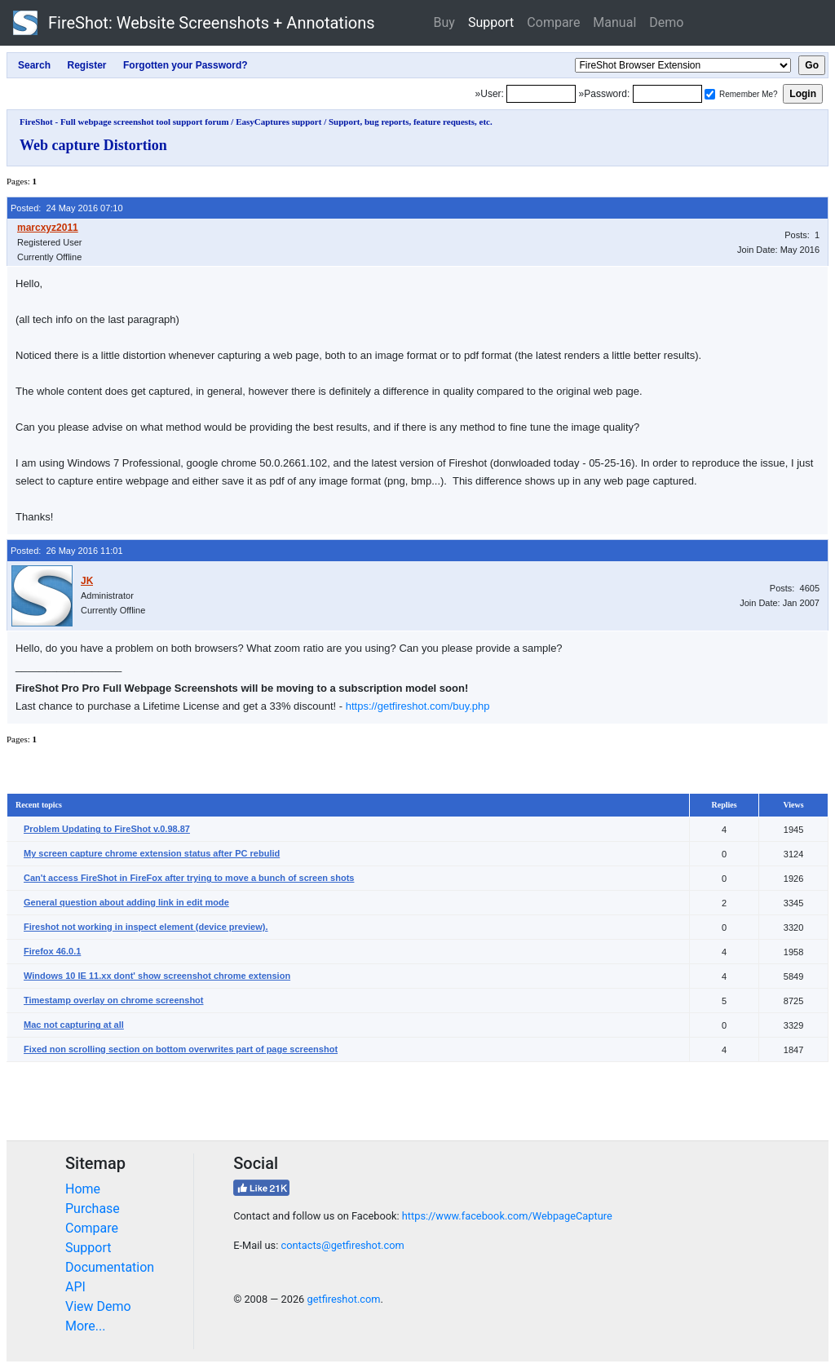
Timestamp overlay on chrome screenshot (114, 1000)
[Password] (667, 94)
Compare (553, 22)
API (75, 1287)
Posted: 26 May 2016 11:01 (67, 551)
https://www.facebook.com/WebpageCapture (507, 1216)
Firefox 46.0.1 (52, 951)
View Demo (98, 1306)
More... (85, 1326)
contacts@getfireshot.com (342, 1245)
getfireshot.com (343, 1299)
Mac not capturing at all (74, 1024)
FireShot (194, 23)
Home (82, 1189)
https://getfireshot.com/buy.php (418, 706)
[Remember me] (710, 94)
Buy (444, 22)
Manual (614, 22)
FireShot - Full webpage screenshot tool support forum (124, 121)
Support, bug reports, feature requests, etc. (411, 121)
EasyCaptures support (278, 121)
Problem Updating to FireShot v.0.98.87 (107, 829)
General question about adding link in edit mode (126, 902)
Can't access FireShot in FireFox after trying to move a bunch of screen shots (189, 878)
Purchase (92, 1208)
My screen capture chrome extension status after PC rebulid (152, 853)
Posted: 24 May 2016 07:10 (67, 208)
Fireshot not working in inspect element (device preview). (146, 927)
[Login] (541, 94)
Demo (666, 22)
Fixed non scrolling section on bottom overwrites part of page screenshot (181, 1049)
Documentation (109, 1267)
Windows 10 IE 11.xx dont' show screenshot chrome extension (157, 976)
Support (491, 22)
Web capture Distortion (93, 145)
